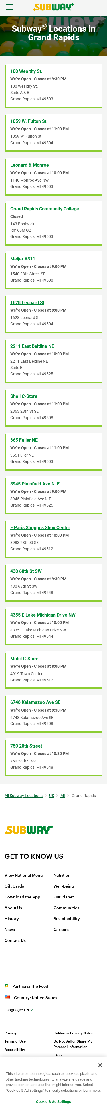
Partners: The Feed (30, 987)
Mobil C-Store (24, 658)
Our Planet (64, 897)
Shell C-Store (23, 396)
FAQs (58, 1055)
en (17, 1010)
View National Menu (24, 876)
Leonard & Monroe (29, 165)
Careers (61, 930)
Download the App (22, 897)
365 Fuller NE (24, 440)
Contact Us (15, 941)
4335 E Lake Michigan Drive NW (43, 615)
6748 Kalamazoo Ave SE (35, 702)
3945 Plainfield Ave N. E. (35, 484)
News (10, 930)
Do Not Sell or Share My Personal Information (73, 1044)
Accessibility (15, 1049)
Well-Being (64, 886)
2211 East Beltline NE (32, 346)
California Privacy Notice (74, 1033)
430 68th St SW (26, 571)
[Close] (100, 1065)
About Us (13, 908)
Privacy (11, 1033)
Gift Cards (14, 886)
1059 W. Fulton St (28, 121)
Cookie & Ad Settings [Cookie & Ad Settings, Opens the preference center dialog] (53, 1102)
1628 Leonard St (27, 302)
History (12, 919)
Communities (66, 908)
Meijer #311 (22, 259)
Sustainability (67, 919)
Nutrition (62, 876)
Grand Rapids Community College (44, 209)
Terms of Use (15, 1041)
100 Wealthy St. (26, 71)
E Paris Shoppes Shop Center (40, 527)
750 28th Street (26, 746)
